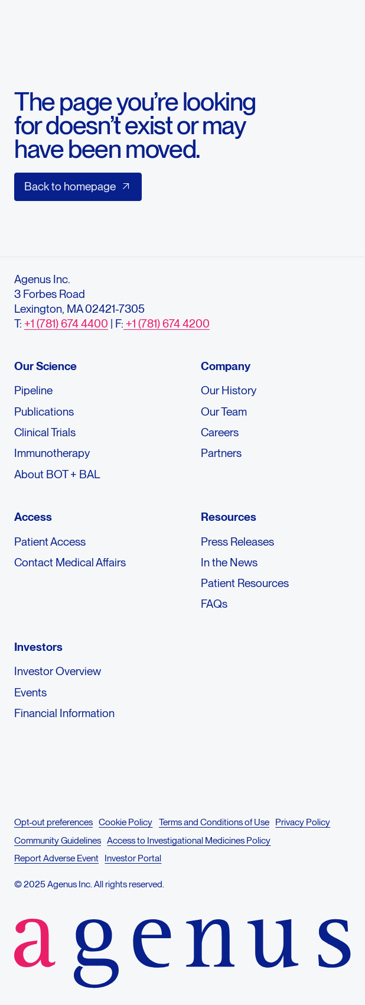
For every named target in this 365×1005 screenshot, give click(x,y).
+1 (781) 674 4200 (166, 323)
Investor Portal (133, 858)
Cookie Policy (125, 822)
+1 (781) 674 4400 (66, 323)
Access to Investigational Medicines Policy (189, 840)
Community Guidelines (57, 840)
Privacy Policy (302, 822)
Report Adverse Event (56, 858)
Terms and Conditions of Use (214, 822)
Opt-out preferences (53, 822)
